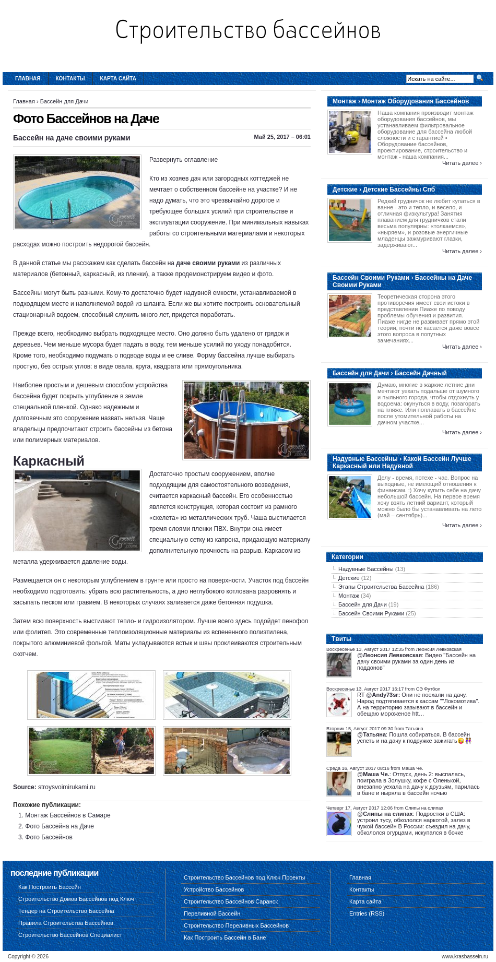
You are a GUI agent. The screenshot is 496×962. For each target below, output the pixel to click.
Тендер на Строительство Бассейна (66, 911)
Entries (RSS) (366, 913)
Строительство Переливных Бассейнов (236, 925)
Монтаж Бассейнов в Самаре (67, 815)
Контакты (70, 78)
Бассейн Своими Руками (371, 613)
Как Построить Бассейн (49, 887)
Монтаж (348, 595)
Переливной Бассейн (212, 913)
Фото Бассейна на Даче (59, 826)
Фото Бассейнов (49, 837)
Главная (28, 78)
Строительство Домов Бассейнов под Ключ (76, 899)
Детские (349, 578)
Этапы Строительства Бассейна (381, 587)
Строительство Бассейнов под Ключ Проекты (244, 877)
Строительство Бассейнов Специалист (70, 935)
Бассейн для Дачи (64, 101)
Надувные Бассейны (366, 569)
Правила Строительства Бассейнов (65, 923)
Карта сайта (118, 78)
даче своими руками (208, 263)
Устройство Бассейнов (214, 889)
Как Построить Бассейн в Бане (225, 937)
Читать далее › (462, 163)
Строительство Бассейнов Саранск (231, 901)
